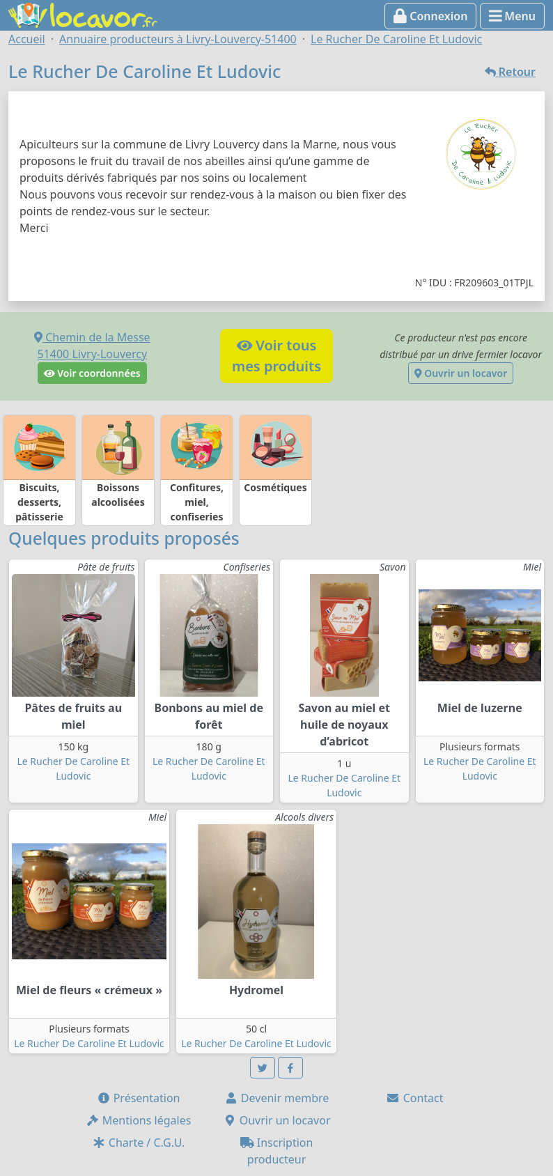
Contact (414, 1098)
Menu (512, 16)
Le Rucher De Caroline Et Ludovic (89, 1043)
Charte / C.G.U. (138, 1142)
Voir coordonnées (92, 373)
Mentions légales (139, 1120)
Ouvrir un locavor (460, 373)
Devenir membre (276, 1098)
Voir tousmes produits (276, 356)
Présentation (138, 1098)
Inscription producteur (276, 1151)
